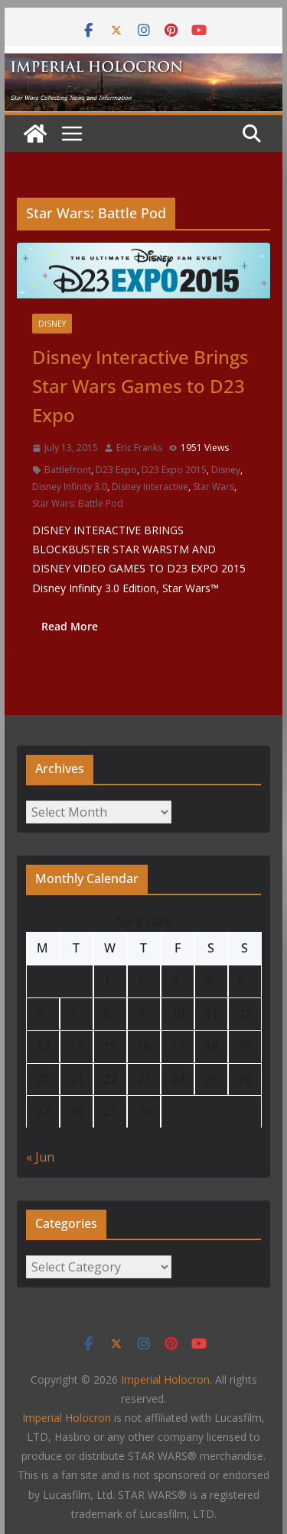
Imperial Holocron (66, 1417)
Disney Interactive (150, 486)
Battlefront (67, 469)
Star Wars (213, 486)
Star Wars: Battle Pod (77, 503)
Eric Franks (139, 447)
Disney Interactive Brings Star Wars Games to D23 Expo (140, 386)
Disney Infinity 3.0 (69, 486)
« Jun (40, 1157)
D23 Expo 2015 (174, 469)
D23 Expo (116, 469)
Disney (52, 323)
